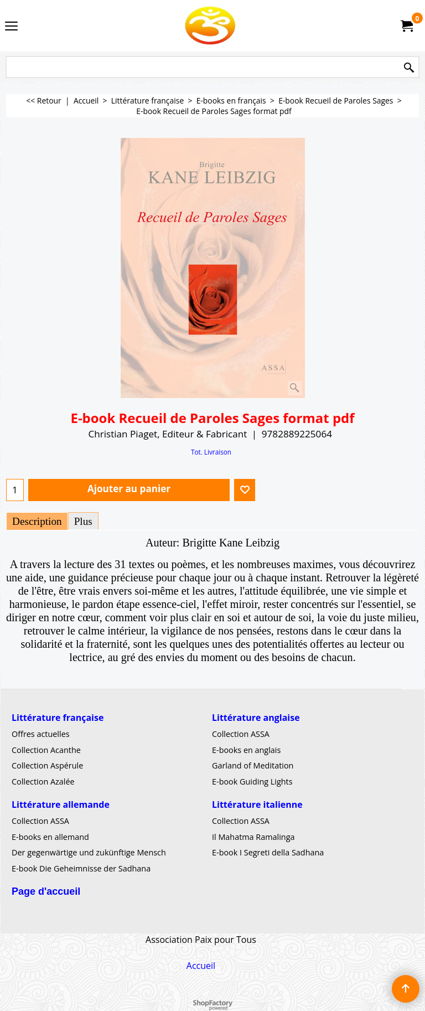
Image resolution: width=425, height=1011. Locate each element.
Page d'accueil (46, 890)
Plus (83, 521)
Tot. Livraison (211, 451)
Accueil (200, 966)
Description (37, 521)
